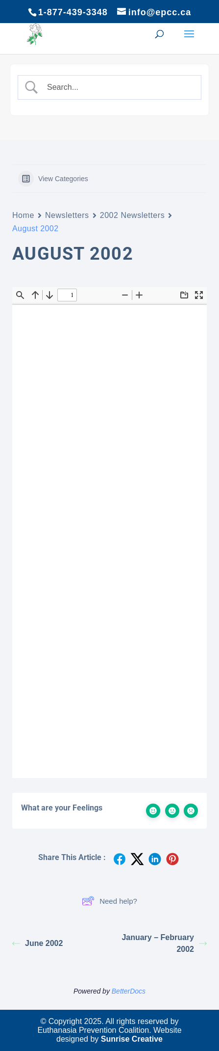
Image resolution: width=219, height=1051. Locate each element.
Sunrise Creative (132, 1039)
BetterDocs (129, 991)
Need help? (109, 900)
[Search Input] (118, 87)
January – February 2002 (164, 943)
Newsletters (67, 215)
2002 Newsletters (132, 215)
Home (23, 215)
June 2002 (37, 943)
